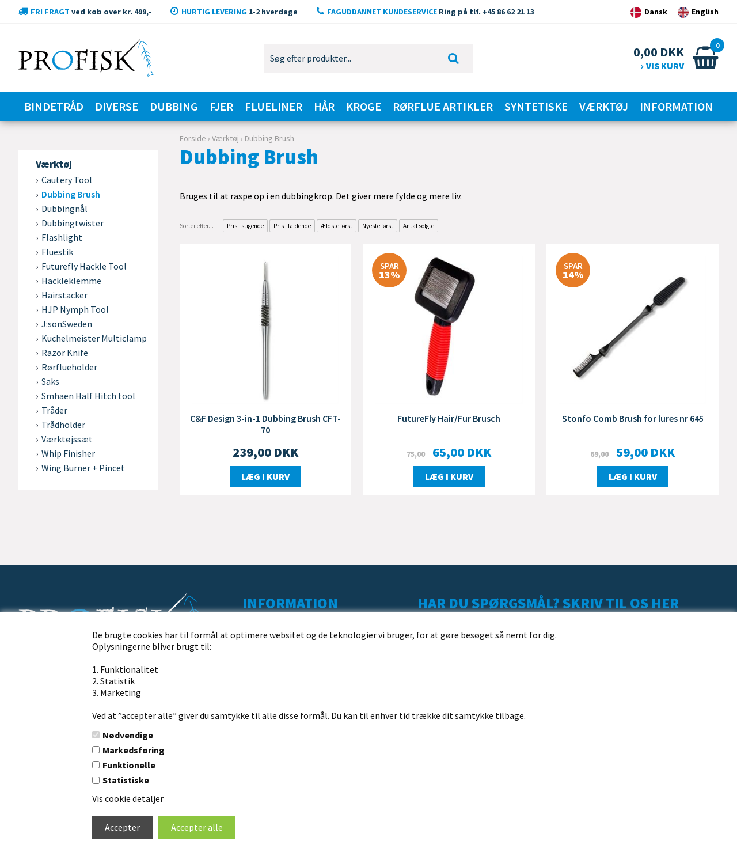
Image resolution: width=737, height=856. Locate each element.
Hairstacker (64, 295)
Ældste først (336, 226)
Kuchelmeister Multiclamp (94, 338)
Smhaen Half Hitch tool (88, 396)
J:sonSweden (66, 323)
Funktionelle (128, 765)
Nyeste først (377, 226)
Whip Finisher (68, 453)
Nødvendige (127, 735)
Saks (50, 381)
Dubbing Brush (70, 194)
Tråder (54, 410)
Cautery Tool (66, 179)
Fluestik (57, 251)
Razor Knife (64, 352)
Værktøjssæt (67, 439)
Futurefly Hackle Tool (84, 266)
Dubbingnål (64, 208)
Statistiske (125, 780)
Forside (193, 138)
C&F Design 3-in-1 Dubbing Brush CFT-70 (265, 423)
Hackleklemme (71, 280)
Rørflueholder (69, 367)
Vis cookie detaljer (128, 798)
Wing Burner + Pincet (83, 468)
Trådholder (63, 424)
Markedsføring (133, 750)
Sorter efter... (197, 226)
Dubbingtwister (72, 223)
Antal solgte (418, 226)
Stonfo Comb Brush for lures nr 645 (633, 418)
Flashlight (61, 237)
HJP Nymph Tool (75, 309)
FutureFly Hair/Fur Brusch (448, 418)
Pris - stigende (245, 226)
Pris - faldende (292, 226)
